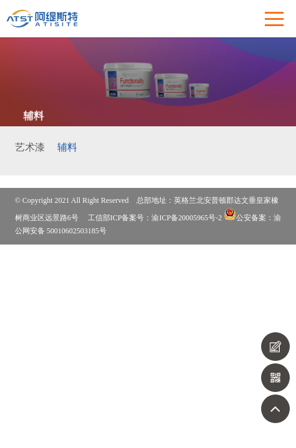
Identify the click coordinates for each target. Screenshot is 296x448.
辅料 (67, 147)
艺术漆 (30, 147)
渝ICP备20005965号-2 (186, 217)
